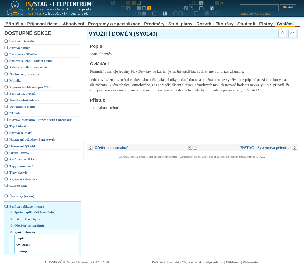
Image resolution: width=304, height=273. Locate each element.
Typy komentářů (22, 166)
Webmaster (251, 262)
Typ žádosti (18, 126)
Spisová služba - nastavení (28, 67)
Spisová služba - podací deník (31, 61)
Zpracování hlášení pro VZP (30, 87)
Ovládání (23, 244)
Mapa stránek (192, 262)
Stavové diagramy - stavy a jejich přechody (41, 119)
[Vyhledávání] (259, 7)
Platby (266, 23)
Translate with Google (255, 13)
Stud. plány (180, 23)
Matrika (15, 80)
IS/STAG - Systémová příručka (265, 147)
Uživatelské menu (22, 106)
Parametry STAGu (23, 54)
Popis (20, 238)
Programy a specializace (114, 23)
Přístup (21, 251)
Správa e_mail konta (24, 159)
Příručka (14, 23)
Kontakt (173, 262)
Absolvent (73, 23)
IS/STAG (158, 262)
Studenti (246, 23)
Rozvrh (203, 23)
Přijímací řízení (43, 23)
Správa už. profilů (23, 93)
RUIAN (15, 113)
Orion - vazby (19, 153)
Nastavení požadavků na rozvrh (32, 139)
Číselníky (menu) (22, 196)
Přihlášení (233, 262)
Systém (285, 23)
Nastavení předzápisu (25, 74)
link (269, 46)
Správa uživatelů (22, 41)
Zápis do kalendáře (23, 179)
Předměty (154, 23)
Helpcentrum (213, 262)
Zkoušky (225, 23)
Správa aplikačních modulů (34, 212)
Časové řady (18, 185)
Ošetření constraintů (29, 225)
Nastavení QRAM (22, 146)
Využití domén (24, 232)
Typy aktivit (18, 172)
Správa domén (20, 47)
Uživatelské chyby (27, 219)
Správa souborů (21, 133)
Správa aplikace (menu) (27, 206)
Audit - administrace (24, 100)
